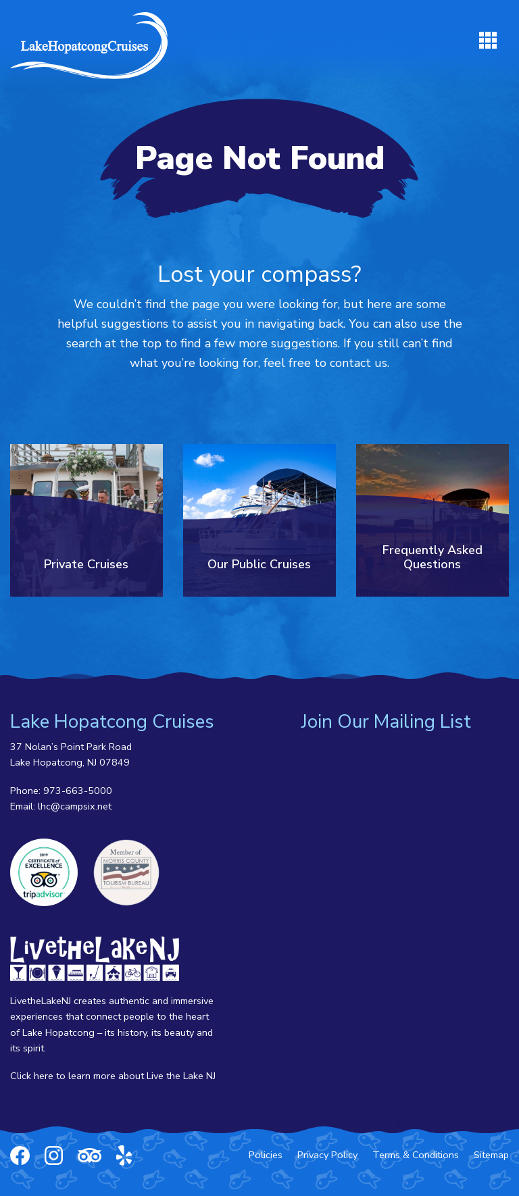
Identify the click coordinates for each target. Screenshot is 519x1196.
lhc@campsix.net (75, 806)
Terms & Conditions (415, 1155)
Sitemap (491, 1155)
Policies (265, 1155)
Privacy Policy (327, 1155)
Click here (31, 1075)
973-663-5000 (77, 790)
